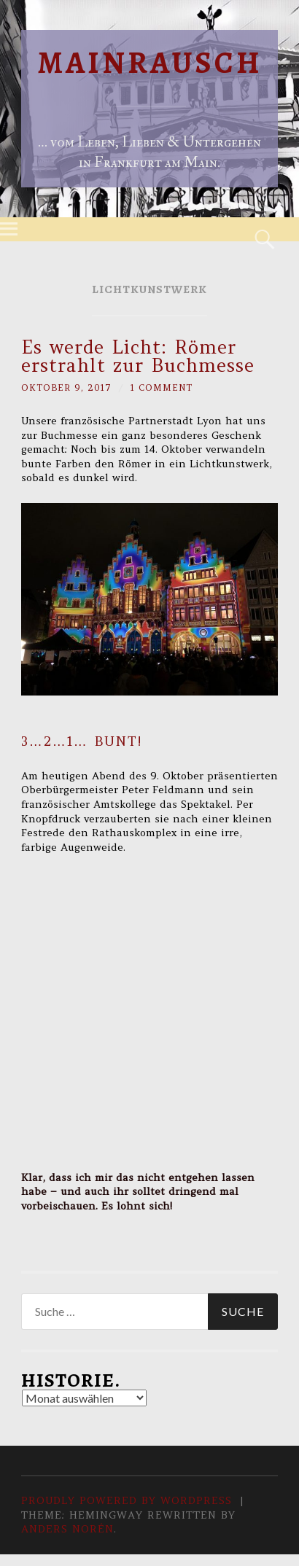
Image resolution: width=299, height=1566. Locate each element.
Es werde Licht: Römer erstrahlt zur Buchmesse (138, 356)
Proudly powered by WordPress (126, 1500)
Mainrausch (150, 62)
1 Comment (162, 387)
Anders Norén (67, 1528)
